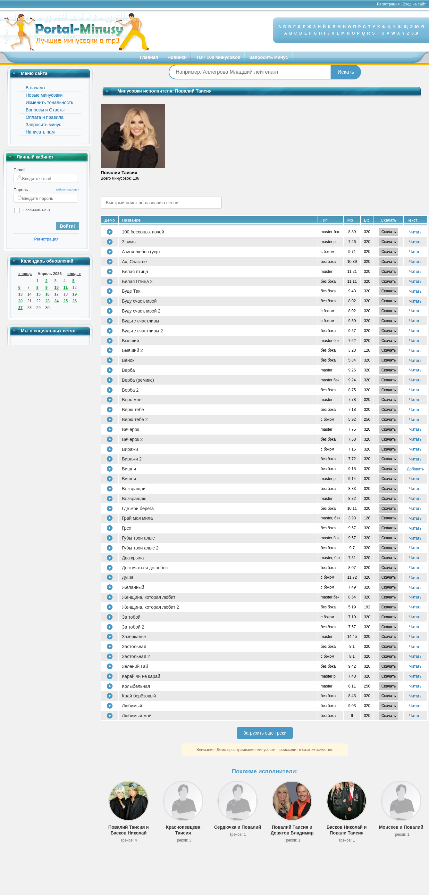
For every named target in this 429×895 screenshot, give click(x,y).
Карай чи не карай (141, 676)
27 (20, 307)
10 (57, 287)
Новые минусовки (44, 95)
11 (65, 287)
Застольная (134, 646)
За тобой (131, 617)
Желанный (133, 587)
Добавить (415, 469)
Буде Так (131, 291)
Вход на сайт (414, 4)
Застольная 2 (136, 656)
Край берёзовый (139, 695)
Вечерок (130, 429)
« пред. (25, 274)
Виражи (130, 449)
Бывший (130, 340)
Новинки (177, 57)
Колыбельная (136, 686)
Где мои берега (138, 508)
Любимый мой (136, 715)
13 (20, 294)
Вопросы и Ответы (45, 109)
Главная (149, 57)
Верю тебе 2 (135, 419)
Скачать (388, 232)
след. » (74, 274)
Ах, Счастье (134, 261)
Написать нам (40, 131)
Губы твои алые (138, 538)
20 (20, 301)
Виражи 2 (132, 458)
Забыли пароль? (67, 189)
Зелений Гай (135, 666)
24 (57, 301)
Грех (126, 528)
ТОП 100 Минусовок (218, 57)
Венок (128, 360)
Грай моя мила (137, 518)
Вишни (129, 468)
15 (38, 294)
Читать (415, 232)
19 (74, 294)
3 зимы (129, 241)
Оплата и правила (44, 117)
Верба (128, 370)
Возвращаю (134, 498)
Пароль (20, 189)
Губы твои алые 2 (140, 547)
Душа (127, 577)
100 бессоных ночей (143, 231)
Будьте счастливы (140, 320)
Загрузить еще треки (265, 733)
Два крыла (133, 557)
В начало (35, 87)
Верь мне (131, 399)
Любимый (132, 705)
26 (74, 301)
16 (47, 294)
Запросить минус (268, 57)
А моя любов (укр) (141, 251)
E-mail (19, 169)
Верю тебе (133, 409)
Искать (346, 72)
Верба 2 (130, 390)
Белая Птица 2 (137, 281)
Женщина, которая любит (148, 597)
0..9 (414, 33)
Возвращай (134, 488)
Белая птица (135, 271)
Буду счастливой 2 (141, 310)
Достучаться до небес (145, 567)
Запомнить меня (32, 210)
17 (57, 294)
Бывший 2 (132, 350)
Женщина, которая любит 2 (150, 607)
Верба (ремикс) (138, 380)
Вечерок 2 (132, 439)
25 (65, 301)
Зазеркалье (134, 636)
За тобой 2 (133, 627)
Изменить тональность (49, 102)
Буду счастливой (139, 301)
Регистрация (388, 4)
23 (47, 301)
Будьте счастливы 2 (142, 330)
